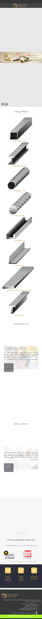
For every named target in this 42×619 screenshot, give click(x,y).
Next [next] (2, 554)
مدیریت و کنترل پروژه (8, 366)
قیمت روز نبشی (19, 265)
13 (31, 561)
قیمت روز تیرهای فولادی (19, 166)
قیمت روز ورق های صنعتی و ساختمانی (19, 290)
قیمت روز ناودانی (19, 240)
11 (27, 561)
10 (25, 561)
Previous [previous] (39, 554)
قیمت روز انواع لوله (19, 190)
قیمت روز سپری (19, 315)
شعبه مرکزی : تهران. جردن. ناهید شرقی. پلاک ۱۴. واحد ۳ (24, 613)
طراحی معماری (9, 466)
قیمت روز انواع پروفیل (19, 141)
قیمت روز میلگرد (19, 215)
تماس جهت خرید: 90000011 (21, 616)
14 (33, 561)
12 (29, 561)
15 (36, 561)
